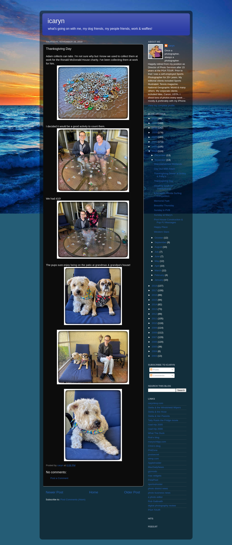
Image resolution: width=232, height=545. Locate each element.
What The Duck (156, 433)
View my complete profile (161, 105)
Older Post (132, 492)
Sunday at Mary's (163, 215)
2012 (155, 314)
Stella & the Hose (157, 411)
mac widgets (154, 475)
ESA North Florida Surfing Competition (168, 194)
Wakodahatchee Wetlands (168, 164)
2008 (155, 332)
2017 (155, 290)
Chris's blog (154, 446)
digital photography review (162, 505)
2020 (155, 146)
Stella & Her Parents (159, 416)
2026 (155, 118)
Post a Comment (59, 478)
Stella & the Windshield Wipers (164, 407)
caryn (171, 45)
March (158, 270)
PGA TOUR (154, 510)
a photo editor (155, 497)
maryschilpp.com (157, 441)
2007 (155, 337)
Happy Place (161, 227)
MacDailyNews (156, 467)
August (159, 247)
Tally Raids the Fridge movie (163, 420)
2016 (155, 295)
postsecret (153, 454)
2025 (155, 123)
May (157, 261)
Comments (157, 375)
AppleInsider (154, 463)
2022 (155, 137)
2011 (155, 318)
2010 (155, 323)
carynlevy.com (155, 403)
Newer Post (54, 492)
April (157, 265)
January (159, 280)
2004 (155, 351)
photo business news (159, 492)
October (159, 237)
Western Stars (161, 231)
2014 (155, 304)
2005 (155, 346)
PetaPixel (153, 480)
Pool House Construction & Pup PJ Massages (168, 221)
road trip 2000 (155, 429)
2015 (155, 299)
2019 (155, 151)
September (161, 242)
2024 (155, 127)
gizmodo (152, 471)
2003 (155, 356)
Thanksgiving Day (163, 181)
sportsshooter (155, 484)
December (160, 155)
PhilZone (153, 450)
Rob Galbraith (155, 501)
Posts (154, 369)
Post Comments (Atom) (72, 499)
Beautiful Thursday (164, 205)
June (158, 256)
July (157, 251)
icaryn (56, 21)
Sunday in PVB (162, 210)
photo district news (158, 488)
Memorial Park (161, 201)
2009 (155, 327)
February (160, 275)
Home (93, 492)
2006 (155, 341)
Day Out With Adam (164, 168)
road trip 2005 (155, 424)
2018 (155, 285)
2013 (155, 309)
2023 (155, 132)
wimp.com (153, 458)
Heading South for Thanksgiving (163, 187)
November (160, 160)
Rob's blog (153, 437)
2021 (155, 141)
